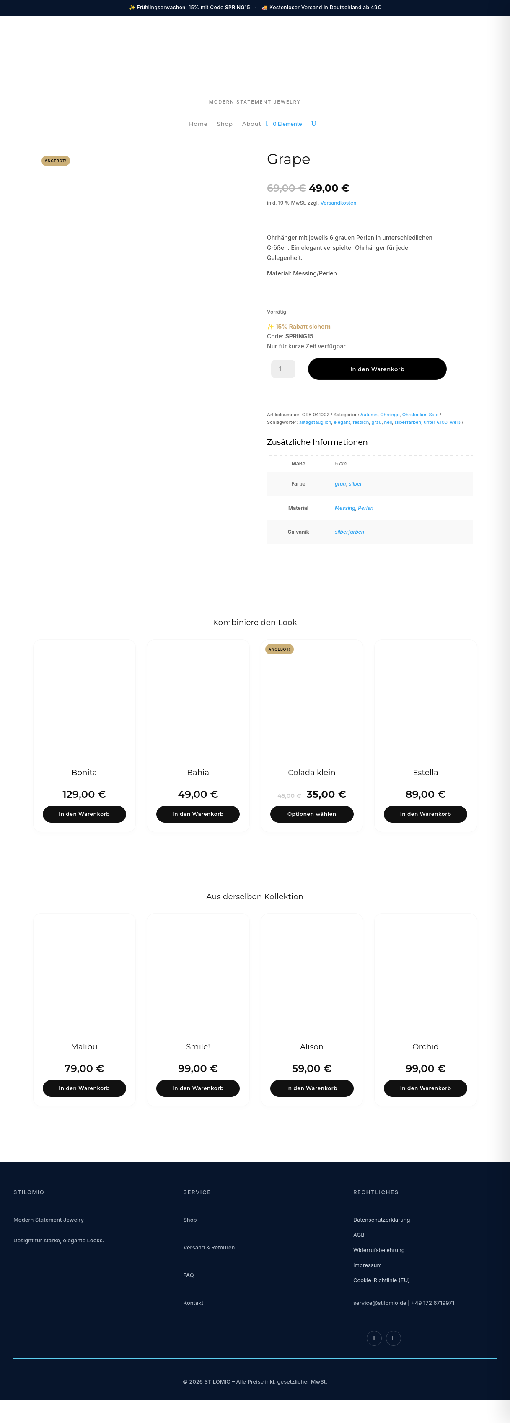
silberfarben (407, 422)
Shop (225, 124)
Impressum (367, 1271)
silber (355, 483)
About (251, 124)
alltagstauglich (315, 422)
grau (376, 422)
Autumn (369, 415)
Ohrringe (389, 415)
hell (388, 422)
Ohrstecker (414, 415)
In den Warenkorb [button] (84, 816)
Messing (345, 508)
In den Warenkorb (348, 369)
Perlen (365, 508)
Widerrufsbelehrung (379, 1256)
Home (198, 124)
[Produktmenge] (283, 369)
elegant (342, 422)
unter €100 (435, 422)
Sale (434, 415)
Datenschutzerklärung (381, 1226)
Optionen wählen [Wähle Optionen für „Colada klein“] (311, 816)
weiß (455, 422)
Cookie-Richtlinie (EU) (381, 1286)
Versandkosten (339, 203)
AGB (359, 1241)
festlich (361, 422)
